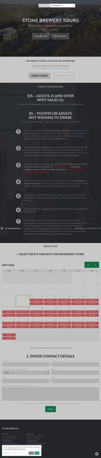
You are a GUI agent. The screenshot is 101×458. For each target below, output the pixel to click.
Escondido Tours (46, 6)
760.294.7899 (79, 228)
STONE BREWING (12, 228)
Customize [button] (6, 453)
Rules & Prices (68, 6)
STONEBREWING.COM (94, 228)
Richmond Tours (58, 6)
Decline (31, 453)
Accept (37, 453)
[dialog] (21, 450)
